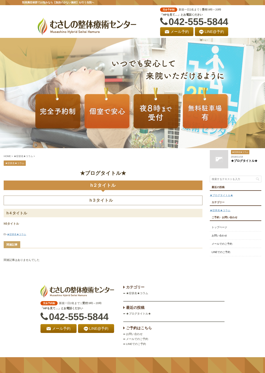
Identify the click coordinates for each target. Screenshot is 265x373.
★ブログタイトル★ (244, 160)
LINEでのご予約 (221, 252)
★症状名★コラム (16, 234)
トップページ (219, 227)
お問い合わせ (219, 235)
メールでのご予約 (222, 243)
